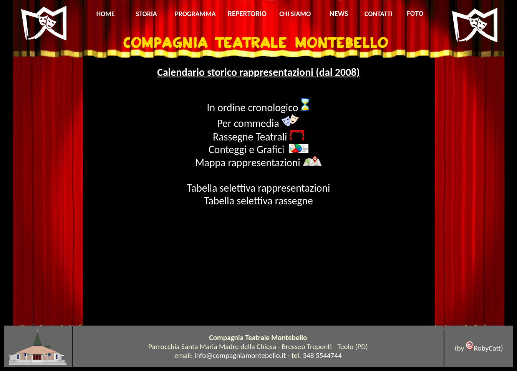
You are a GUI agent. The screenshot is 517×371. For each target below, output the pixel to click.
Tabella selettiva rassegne (258, 200)
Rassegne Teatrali (251, 136)
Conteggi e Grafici (249, 149)
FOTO (414, 13)
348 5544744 (322, 355)
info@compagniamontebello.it (240, 355)
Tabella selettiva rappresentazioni (258, 188)
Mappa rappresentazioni (247, 162)
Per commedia (248, 123)
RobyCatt (487, 348)
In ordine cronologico (254, 107)
